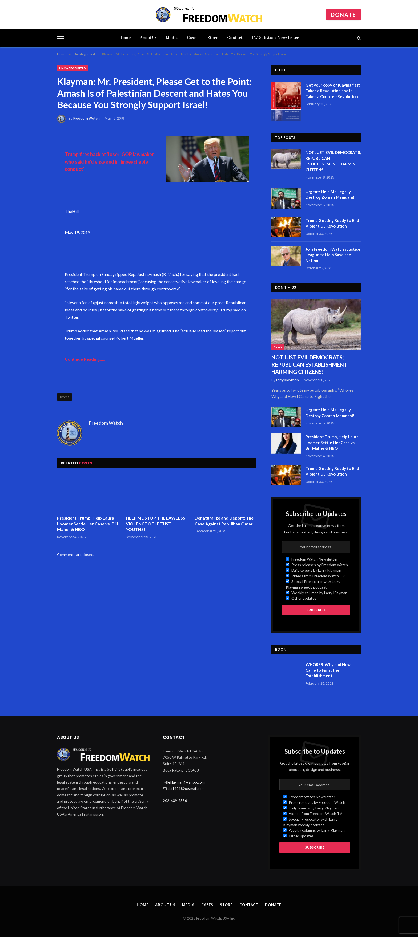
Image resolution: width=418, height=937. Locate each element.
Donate (343, 14)
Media (172, 37)
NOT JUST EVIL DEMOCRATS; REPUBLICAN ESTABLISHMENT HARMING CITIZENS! (333, 161)
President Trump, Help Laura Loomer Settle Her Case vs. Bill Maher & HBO (87, 523)
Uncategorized (72, 68)
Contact (234, 37)
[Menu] (60, 38)
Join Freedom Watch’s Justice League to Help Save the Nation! (333, 255)
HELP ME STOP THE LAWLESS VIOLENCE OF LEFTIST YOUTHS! (155, 523)
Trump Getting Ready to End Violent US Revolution (332, 223)
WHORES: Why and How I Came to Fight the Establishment (329, 670)
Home (125, 37)
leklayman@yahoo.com (186, 782)
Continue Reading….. (85, 359)
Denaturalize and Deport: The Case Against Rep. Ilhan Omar (224, 520)
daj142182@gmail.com (185, 788)
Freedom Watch (86, 118)
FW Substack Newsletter (275, 37)
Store (212, 37)
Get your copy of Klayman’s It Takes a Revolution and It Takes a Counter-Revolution (333, 91)
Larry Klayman (287, 380)
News (278, 346)
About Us (148, 37)
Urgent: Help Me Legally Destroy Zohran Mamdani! (330, 194)
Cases (192, 37)
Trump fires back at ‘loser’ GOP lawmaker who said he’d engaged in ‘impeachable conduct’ (109, 161)
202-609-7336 (175, 800)
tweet (64, 397)
